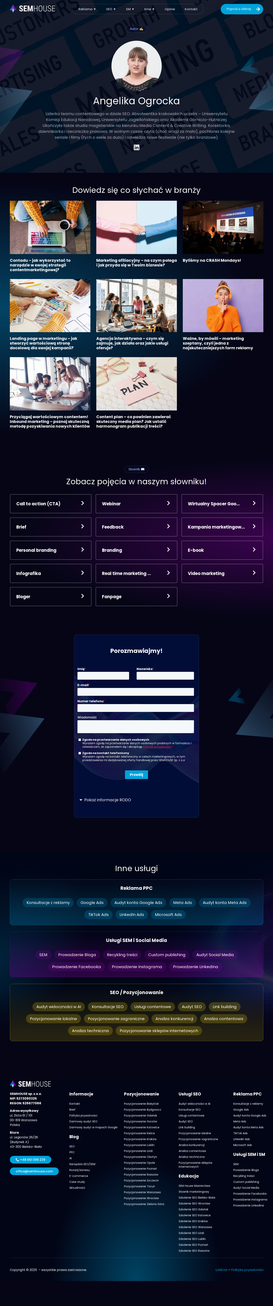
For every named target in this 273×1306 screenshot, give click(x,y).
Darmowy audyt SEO (83, 1121)
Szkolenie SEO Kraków (193, 1221)
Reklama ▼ (87, 9)
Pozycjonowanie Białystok (141, 1104)
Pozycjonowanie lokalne (53, 1018)
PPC (72, 1152)
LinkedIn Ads (131, 914)
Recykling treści (122, 955)
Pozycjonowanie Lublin (139, 1145)
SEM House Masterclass (194, 1186)
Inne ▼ (149, 9)
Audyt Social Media (215, 955)
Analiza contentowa (223, 1018)
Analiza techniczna (90, 1030)
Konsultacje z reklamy (48, 902)
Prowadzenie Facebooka (76, 967)
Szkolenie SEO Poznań (193, 1245)
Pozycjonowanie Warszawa (142, 1192)
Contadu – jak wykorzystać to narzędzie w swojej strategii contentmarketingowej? (40, 265)
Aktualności (77, 1188)
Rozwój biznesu (79, 1170)
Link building (225, 1006)
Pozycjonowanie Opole (139, 1163)
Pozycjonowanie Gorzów (140, 1121)
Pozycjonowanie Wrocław (141, 1198)
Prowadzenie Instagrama (137, 967)
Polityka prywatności (83, 1115)
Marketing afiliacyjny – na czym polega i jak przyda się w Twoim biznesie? (136, 263)
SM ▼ (130, 9)
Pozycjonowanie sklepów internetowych (159, 1030)
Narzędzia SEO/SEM (82, 1164)
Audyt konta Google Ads (138, 902)
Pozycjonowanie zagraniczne (116, 1018)
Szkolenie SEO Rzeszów (194, 1251)
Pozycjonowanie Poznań (140, 1169)
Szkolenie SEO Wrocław (194, 1203)
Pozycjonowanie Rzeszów (141, 1175)
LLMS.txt (221, 1270)
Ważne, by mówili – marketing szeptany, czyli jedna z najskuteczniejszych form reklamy (218, 343)
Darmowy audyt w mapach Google (93, 1127)
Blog (74, 1137)
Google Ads (92, 902)
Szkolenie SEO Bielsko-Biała (197, 1198)
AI (70, 1158)
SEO (72, 1146)
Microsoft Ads (168, 914)
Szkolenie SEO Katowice (195, 1215)
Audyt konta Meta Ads (225, 902)
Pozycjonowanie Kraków (140, 1139)
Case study (77, 1182)
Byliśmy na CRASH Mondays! (212, 260)
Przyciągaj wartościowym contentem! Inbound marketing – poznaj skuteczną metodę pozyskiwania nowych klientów (50, 421)
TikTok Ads (98, 914)
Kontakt (191, 9)
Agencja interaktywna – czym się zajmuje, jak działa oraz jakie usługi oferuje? (132, 343)
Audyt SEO (192, 1006)
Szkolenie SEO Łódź (191, 1233)
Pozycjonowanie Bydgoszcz (142, 1110)
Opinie (170, 9)
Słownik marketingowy (194, 1192)
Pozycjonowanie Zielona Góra (144, 1204)
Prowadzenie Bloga (77, 955)
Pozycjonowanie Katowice (141, 1127)
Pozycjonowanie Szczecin (141, 1180)
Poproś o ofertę (244, 9)
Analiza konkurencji (174, 1018)
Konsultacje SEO (108, 1006)
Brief (72, 1110)
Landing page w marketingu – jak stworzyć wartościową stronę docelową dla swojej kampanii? (43, 343)
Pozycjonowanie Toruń (139, 1186)
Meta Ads (182, 902)
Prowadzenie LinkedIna (195, 967)
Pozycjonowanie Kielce (139, 1133)
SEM (43, 955)
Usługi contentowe (152, 1006)
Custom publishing (167, 955)
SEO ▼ (111, 9)
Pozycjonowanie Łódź (138, 1151)
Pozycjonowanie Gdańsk (140, 1115)
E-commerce (78, 1176)
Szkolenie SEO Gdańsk (193, 1209)
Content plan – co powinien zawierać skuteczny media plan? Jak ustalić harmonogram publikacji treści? (133, 421)
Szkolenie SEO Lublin (192, 1239)
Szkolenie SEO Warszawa (195, 1227)
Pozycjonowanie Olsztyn (140, 1157)
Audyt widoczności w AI (58, 1006)
